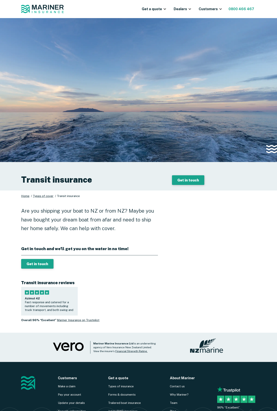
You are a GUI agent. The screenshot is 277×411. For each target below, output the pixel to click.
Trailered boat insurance (124, 402)
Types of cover (43, 196)
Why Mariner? (179, 394)
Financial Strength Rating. (131, 351)
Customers (67, 378)
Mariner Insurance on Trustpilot (78, 320)
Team (173, 402)
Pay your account (69, 394)
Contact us (177, 386)
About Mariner (182, 378)
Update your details (71, 402)
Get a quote (118, 378)
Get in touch (188, 180)
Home (25, 196)
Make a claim (66, 386)
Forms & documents (122, 394)
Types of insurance (121, 386)
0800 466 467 (241, 9)
